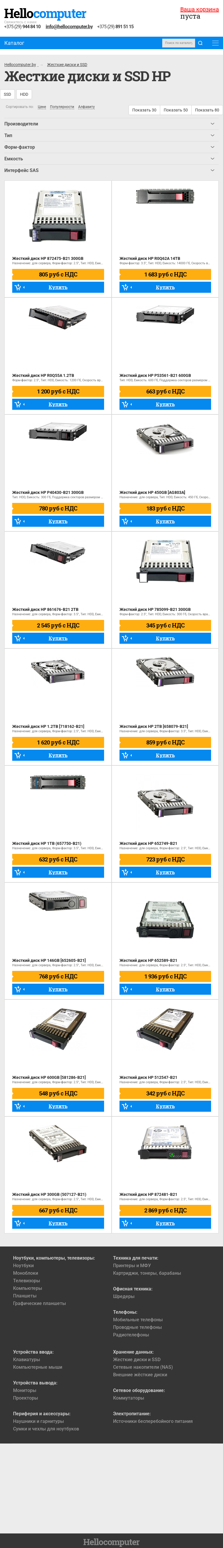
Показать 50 (176, 110)
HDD (24, 94)
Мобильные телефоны (138, 1319)
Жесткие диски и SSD (136, 1359)
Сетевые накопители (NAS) (143, 1367)
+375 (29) (22, 26)
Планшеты (25, 1296)
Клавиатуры (26, 1359)
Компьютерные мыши (37, 1367)
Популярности (62, 107)
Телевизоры (26, 1280)
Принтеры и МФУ (132, 1265)
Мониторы (24, 1390)
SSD (7, 94)
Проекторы (25, 1398)
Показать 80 (207, 110)
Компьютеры (27, 1288)
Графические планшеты (39, 1303)
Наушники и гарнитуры (38, 1421)
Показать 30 (144, 110)
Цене (42, 107)
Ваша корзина (199, 9)
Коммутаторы (128, 1398)
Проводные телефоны (137, 1327)
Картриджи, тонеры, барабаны (147, 1273)
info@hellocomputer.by (69, 26)
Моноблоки (25, 1273)
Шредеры (124, 1296)
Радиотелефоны (131, 1335)
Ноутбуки (23, 1265)
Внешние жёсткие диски (140, 1374)
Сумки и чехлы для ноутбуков (46, 1429)
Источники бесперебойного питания (153, 1421)
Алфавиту (86, 107)
